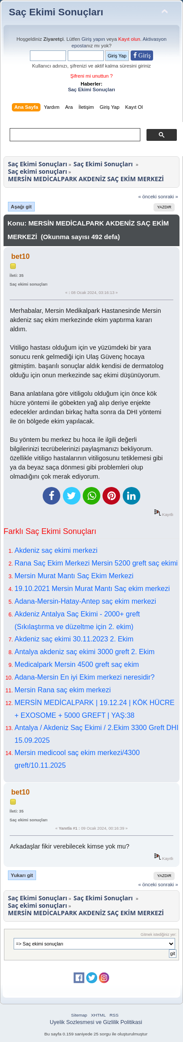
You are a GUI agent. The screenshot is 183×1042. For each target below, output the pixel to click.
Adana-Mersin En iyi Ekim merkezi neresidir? (84, 677)
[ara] (74, 135)
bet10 (20, 256)
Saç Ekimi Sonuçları (56, 12)
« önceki (147, 196)
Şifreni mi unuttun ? (91, 76)
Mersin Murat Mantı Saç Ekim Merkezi (74, 576)
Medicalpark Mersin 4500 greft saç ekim (77, 664)
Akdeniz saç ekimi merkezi (56, 550)
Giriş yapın (93, 39)
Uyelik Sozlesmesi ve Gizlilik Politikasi (96, 1022)
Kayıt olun (129, 39)
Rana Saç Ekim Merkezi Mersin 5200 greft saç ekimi (96, 563)
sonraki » (168, 196)
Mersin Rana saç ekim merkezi (63, 690)
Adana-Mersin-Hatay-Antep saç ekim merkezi (85, 601)
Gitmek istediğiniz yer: (158, 934)
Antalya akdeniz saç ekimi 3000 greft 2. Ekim (84, 651)
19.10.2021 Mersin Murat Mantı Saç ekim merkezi (92, 588)
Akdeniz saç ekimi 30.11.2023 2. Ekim (74, 639)
